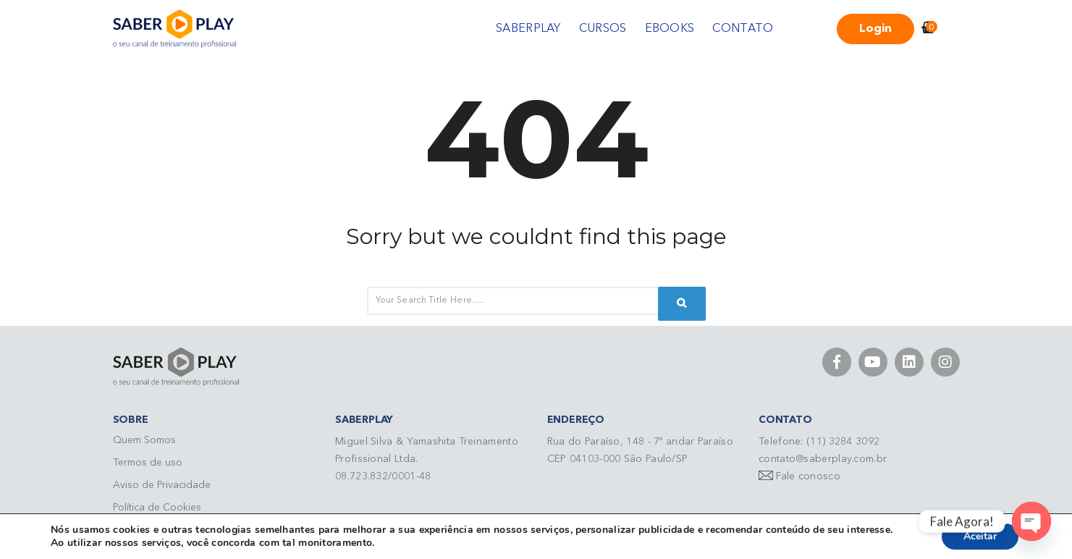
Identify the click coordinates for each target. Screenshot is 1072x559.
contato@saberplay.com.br (823, 459)
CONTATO (742, 29)
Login (875, 29)
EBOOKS (670, 29)
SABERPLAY (528, 29)
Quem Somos (144, 440)
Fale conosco (808, 476)
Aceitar (980, 536)
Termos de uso (147, 463)
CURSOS (603, 29)
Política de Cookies (157, 508)
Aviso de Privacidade (162, 485)
